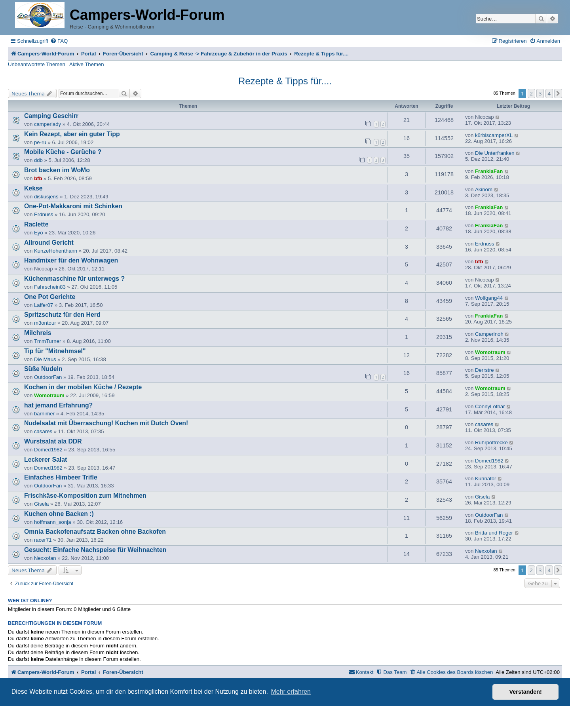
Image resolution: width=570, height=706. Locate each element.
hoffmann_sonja (52, 522)
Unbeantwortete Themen (36, 64)
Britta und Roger (494, 533)
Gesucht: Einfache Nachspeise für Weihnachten (95, 549)
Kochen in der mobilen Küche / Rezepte (83, 387)
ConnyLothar (490, 406)
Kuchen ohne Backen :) (59, 513)
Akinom (483, 189)
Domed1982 (48, 450)
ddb (38, 160)
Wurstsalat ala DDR (53, 441)
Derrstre (484, 370)
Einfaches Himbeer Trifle (60, 477)
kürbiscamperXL (494, 135)
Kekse (33, 188)
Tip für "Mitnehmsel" (55, 351)
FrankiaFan (489, 171)
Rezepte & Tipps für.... (285, 81)
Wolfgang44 (489, 298)
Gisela (41, 504)
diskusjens (46, 197)
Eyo (38, 233)
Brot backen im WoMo (57, 170)
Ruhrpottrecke (491, 442)
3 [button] (540, 93)
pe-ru (40, 142)
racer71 (43, 540)
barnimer (44, 414)
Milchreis (37, 332)
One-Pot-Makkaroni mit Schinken (73, 206)
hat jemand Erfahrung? (58, 405)
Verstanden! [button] (525, 692)
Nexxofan (45, 558)
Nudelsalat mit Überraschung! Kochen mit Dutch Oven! (106, 423)
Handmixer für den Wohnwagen (71, 260)
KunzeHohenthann (55, 251)
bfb (38, 178)
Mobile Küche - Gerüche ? (62, 151)
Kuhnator (485, 478)
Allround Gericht (49, 242)
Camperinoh (489, 334)
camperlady (47, 124)
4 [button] (549, 93)
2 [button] (531, 93)
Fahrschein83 (50, 287)
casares (43, 431)
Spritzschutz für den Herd (62, 314)
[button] (558, 93)
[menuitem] (59, 41)
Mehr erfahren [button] (291, 691)
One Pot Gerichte (49, 296)
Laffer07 (43, 305)
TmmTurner (47, 341)
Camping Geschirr (51, 115)
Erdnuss (43, 214)
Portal (88, 54)
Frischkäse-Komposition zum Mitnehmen (85, 495)
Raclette (36, 224)
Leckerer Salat (45, 459)
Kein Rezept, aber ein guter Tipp (72, 134)
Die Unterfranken (495, 153)
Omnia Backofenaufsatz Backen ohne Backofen (95, 531)
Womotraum (490, 352)
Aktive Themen (86, 64)
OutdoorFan (48, 377)
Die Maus (45, 359)
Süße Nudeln (43, 368)
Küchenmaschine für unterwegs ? (74, 278)
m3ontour (45, 323)
